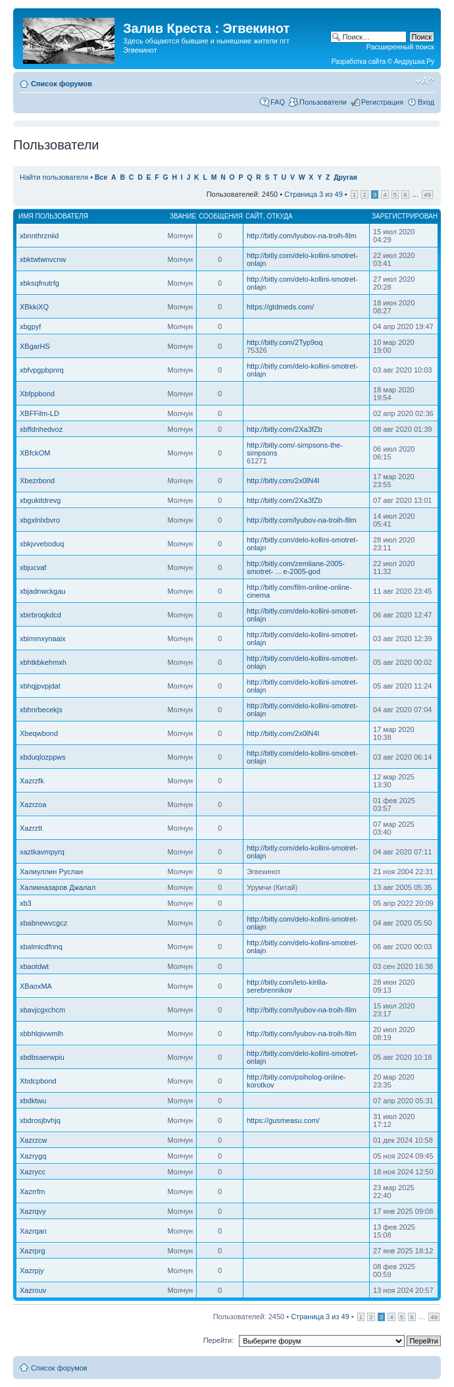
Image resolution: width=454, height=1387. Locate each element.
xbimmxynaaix (43, 638)
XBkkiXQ (34, 307)
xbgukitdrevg (40, 500)
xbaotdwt (34, 966)
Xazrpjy (32, 1270)
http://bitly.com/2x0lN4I (283, 480)
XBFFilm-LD (39, 413)
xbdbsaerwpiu (42, 1057)
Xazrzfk (32, 781)
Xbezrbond (37, 480)
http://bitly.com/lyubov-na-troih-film (302, 236)
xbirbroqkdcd (40, 615)
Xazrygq (33, 1156)
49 (427, 194)
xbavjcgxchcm (42, 1010)
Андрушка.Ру (414, 61)
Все (101, 177)
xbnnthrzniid (39, 236)
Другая (345, 177)
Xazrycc (32, 1172)
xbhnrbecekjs (41, 710)
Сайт (254, 216)
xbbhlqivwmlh (41, 1033)
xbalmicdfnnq (41, 947)
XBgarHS (35, 346)
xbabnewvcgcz (43, 923)
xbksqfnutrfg (39, 283)
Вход (426, 102)
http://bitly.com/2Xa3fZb (284, 429)
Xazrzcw (33, 1140)
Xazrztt (31, 828)
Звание (183, 216)
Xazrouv (33, 1290)
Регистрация (382, 102)
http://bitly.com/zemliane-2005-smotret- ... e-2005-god (296, 567)
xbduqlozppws (43, 757)
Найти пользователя (54, 177)
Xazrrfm (32, 1191)
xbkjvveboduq (42, 544)
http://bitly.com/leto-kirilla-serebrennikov (287, 986)
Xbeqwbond (39, 733)
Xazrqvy (33, 1211)
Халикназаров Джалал (57, 887)
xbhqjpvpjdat (40, 686)
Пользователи (323, 102)
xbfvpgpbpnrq (42, 370)
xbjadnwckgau (43, 591)
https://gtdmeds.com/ (280, 307)
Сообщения (221, 216)
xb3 (26, 903)
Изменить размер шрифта (424, 81)
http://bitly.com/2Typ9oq (284, 342)
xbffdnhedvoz (41, 429)
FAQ (277, 102)
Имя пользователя (53, 216)
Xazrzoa (33, 804)
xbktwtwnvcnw (43, 259)
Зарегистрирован (405, 216)
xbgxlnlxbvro (40, 520)
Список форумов (61, 84)
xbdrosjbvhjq (40, 1120)
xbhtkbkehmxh (43, 662)
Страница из (313, 194)
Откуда (279, 216)
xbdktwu (33, 1101)
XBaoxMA (36, 986)
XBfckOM (35, 453)
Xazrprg (32, 1251)
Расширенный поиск (400, 47)
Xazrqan (33, 1231)
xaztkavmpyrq (42, 852)
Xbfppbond (37, 394)
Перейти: (218, 1340)
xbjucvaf (33, 567)
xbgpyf (30, 326)
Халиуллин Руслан (51, 872)
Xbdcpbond (38, 1081)
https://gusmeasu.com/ (283, 1120)
